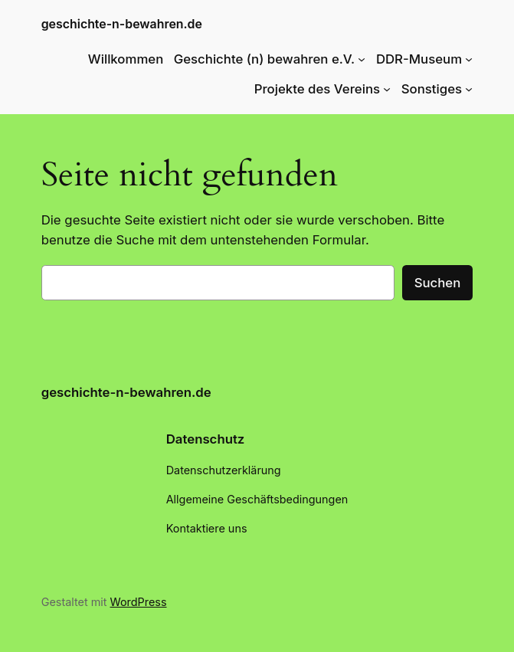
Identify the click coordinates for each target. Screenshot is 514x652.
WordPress (138, 601)
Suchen (437, 282)
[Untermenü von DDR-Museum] (469, 59)
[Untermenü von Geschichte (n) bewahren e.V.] (361, 59)
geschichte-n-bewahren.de (121, 24)
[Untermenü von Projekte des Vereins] (387, 89)
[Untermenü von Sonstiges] (469, 89)
